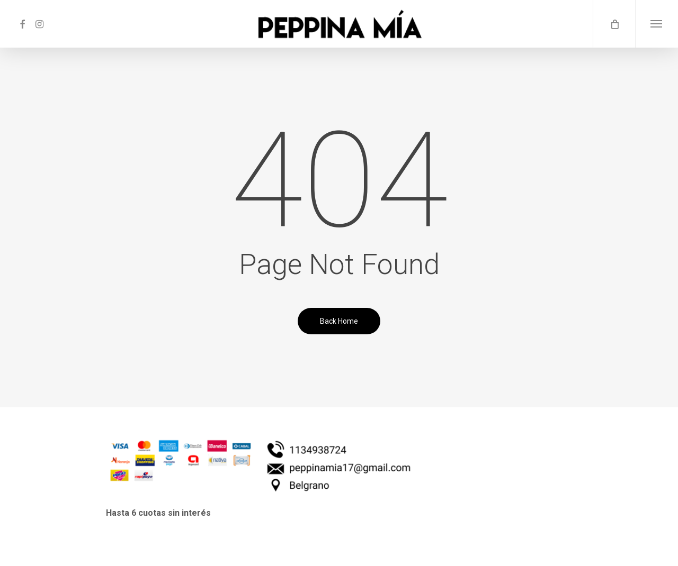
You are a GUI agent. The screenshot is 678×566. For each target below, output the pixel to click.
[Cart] (614, 24)
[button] (656, 24)
